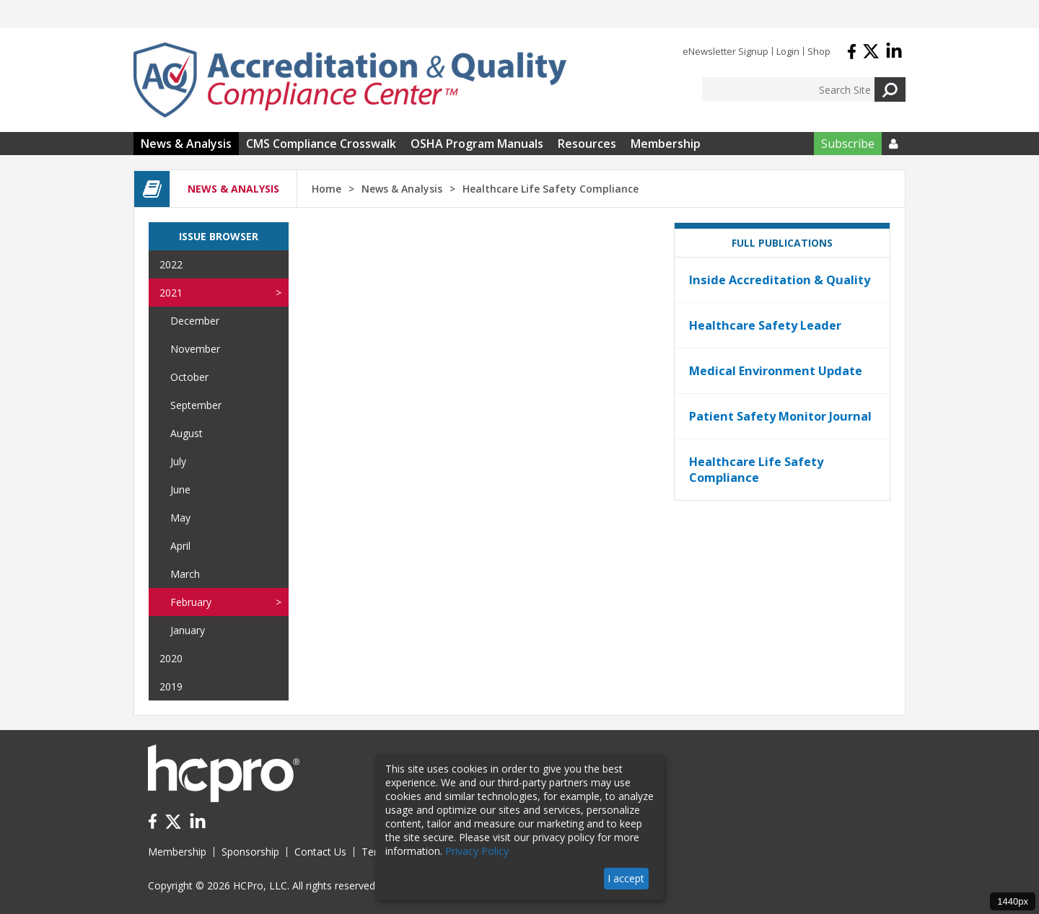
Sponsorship (250, 851)
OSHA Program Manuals (477, 143)
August (186, 433)
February (190, 602)
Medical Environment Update (775, 371)
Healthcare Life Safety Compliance (756, 469)
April (180, 546)
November (195, 349)
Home (326, 188)
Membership (666, 143)
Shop (818, 51)
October (189, 377)
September (196, 405)
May (180, 517)
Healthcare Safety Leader (765, 325)
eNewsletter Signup (725, 51)
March (185, 574)
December (194, 321)
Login (787, 51)
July (178, 461)
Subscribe (847, 143)
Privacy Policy (477, 851)
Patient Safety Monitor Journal (780, 416)
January (187, 630)
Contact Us (320, 851)
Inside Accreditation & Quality (779, 280)
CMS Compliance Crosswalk (321, 143)
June (180, 489)
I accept (626, 878)
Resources (587, 143)
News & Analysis (186, 143)
